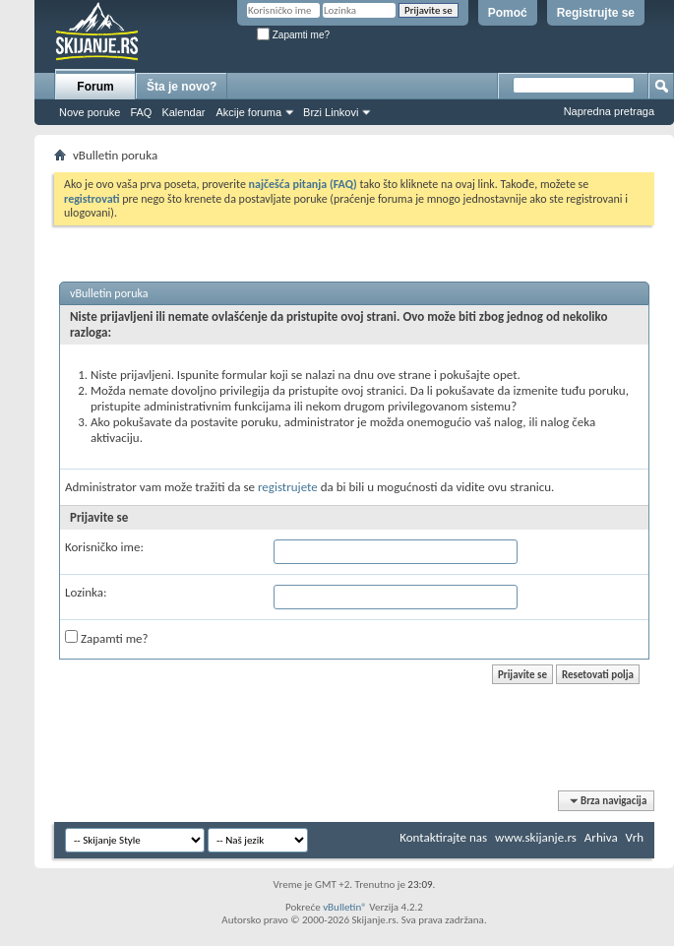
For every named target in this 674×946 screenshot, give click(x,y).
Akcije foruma (248, 112)
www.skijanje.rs (536, 837)
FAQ (141, 112)
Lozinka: (86, 592)
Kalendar (183, 112)
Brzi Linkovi (330, 112)
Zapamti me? (293, 35)
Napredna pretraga (609, 111)
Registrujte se (596, 13)
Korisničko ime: (104, 546)
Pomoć (507, 13)
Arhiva (601, 837)
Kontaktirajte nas (443, 837)
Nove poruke (89, 112)
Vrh (634, 837)
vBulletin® (345, 907)
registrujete (288, 486)
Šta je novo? (181, 87)
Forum (95, 87)
